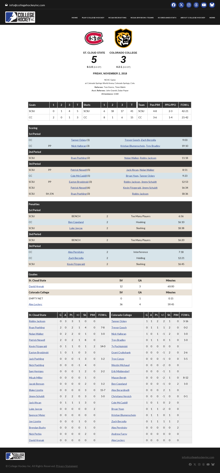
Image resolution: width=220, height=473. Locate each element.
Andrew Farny (119, 433)
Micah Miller (36, 377)
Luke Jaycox (75, 228)
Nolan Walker (131, 157)
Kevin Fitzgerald (132, 187)
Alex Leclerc (35, 304)
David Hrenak (36, 286)
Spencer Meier (37, 415)
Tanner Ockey (78, 139)
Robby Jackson (148, 157)
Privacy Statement (67, 466)
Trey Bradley (153, 145)
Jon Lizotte (35, 421)
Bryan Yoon (132, 175)
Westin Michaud (120, 365)
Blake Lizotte (36, 390)
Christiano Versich (121, 396)
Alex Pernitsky (76, 251)
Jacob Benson (36, 383)
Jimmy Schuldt (149, 181)
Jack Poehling (36, 358)
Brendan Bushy (37, 427)
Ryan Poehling (79, 157)
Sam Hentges (36, 371)
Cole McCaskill (79, 175)
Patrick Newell (79, 169)
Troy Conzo (117, 358)
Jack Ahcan (132, 169)
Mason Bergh (118, 377)
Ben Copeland (76, 222)
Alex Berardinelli (120, 390)
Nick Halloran (78, 145)
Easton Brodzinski (79, 181)
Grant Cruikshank (121, 352)
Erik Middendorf (120, 371)
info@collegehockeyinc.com (27, 5)
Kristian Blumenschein (132, 145)
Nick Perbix (35, 433)
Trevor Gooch (132, 139)
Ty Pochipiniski (119, 346)
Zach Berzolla (148, 139)
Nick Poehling (36, 365)
